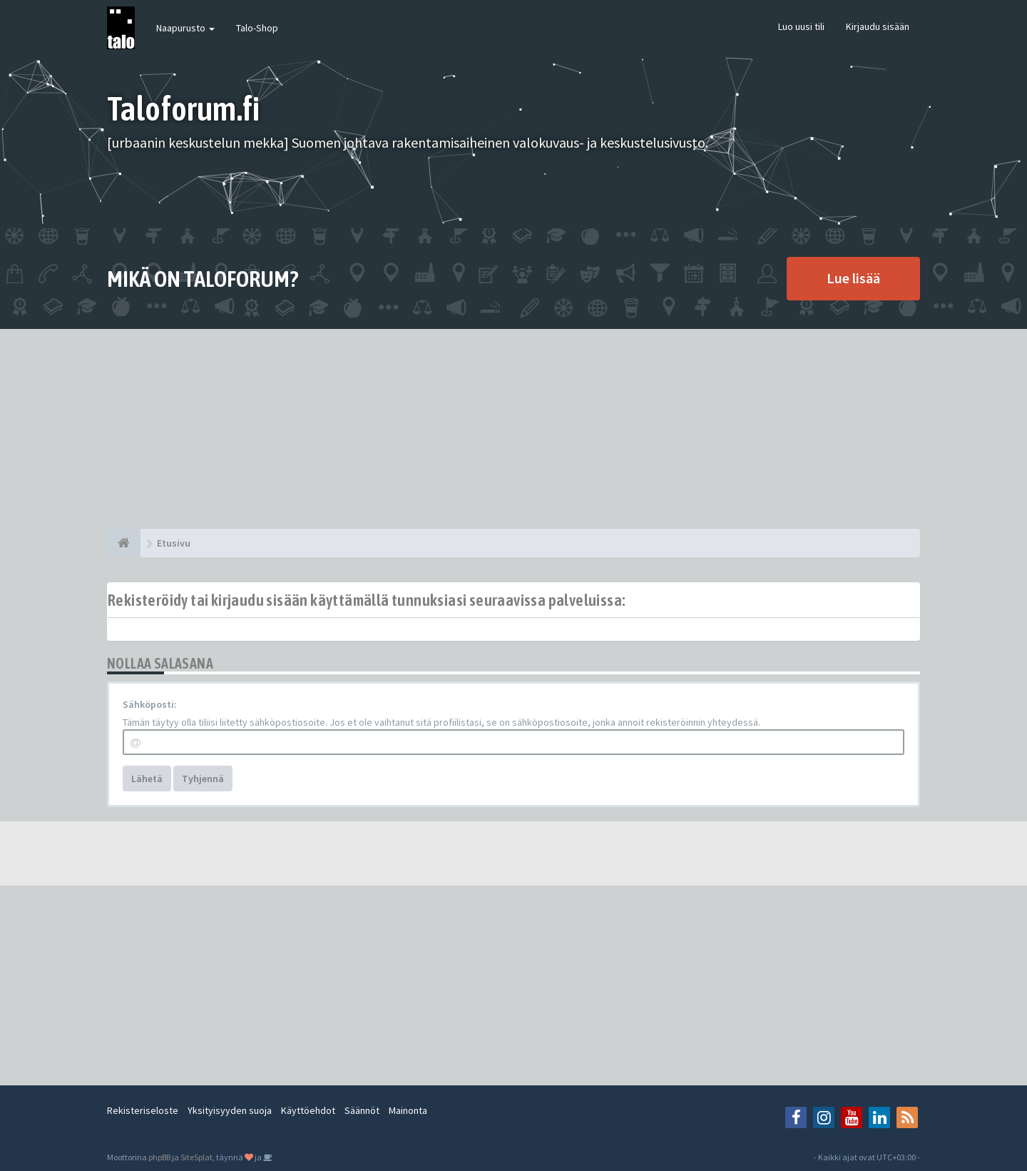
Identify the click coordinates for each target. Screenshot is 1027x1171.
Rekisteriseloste (142, 1110)
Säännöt (361, 1110)
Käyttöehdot (308, 1110)
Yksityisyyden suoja (230, 1110)
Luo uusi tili (801, 26)
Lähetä (147, 778)
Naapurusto (185, 27)
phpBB (159, 1157)
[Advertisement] (513, 429)
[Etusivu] (123, 543)
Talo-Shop (257, 27)
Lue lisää (853, 278)
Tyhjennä (203, 778)
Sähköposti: (150, 704)
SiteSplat (196, 1157)
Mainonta (408, 1110)
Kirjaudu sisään (877, 26)
